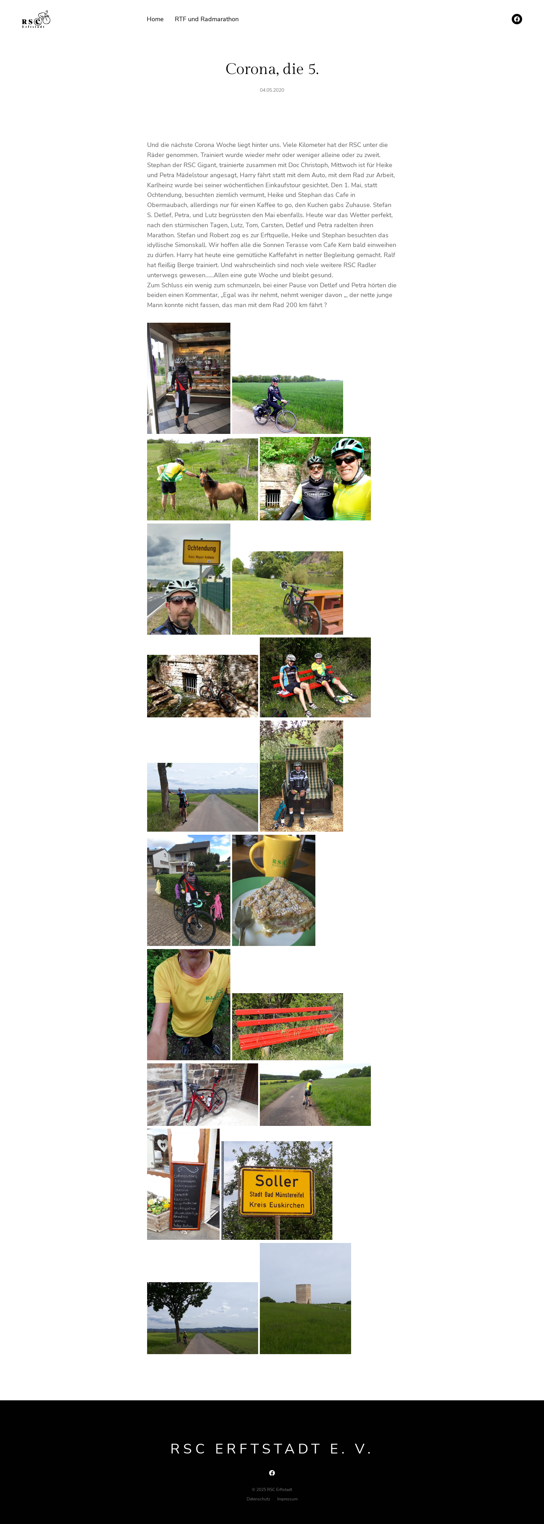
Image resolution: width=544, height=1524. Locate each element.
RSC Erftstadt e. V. (272, 1449)
